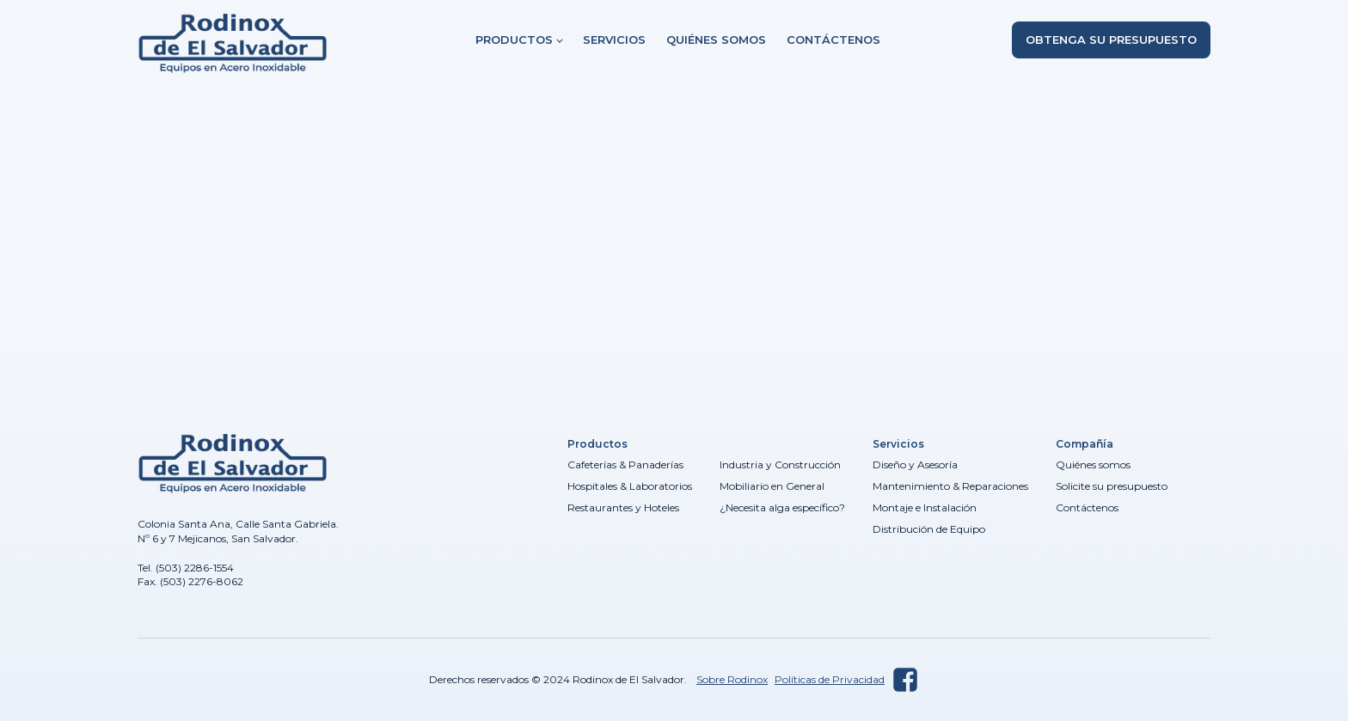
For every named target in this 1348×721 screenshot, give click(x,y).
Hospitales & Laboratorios (629, 486)
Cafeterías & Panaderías (625, 464)
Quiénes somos (716, 39)
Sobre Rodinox (732, 679)
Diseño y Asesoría (915, 464)
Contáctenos (833, 39)
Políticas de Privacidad (830, 679)
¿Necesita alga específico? (782, 507)
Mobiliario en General (772, 486)
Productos (514, 39)
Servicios (614, 39)
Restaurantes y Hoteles (623, 507)
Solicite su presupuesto (1111, 486)
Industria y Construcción (780, 464)
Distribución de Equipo (929, 528)
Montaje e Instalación (925, 507)
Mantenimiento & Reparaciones (950, 486)
